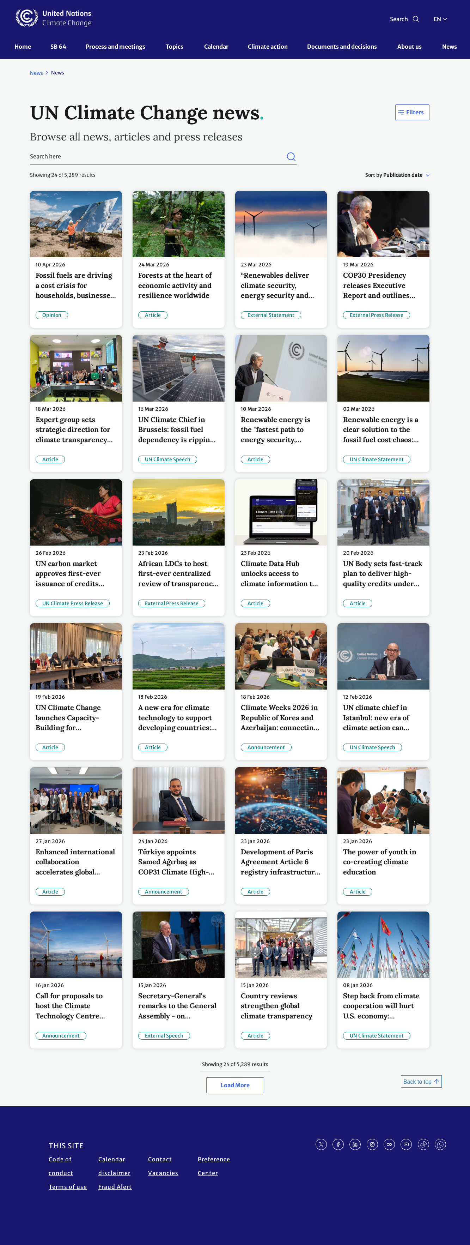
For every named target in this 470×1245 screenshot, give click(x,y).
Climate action (268, 46)
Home (22, 46)
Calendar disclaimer (114, 1166)
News (449, 46)
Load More (235, 1085)
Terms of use (68, 1186)
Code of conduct (61, 1166)
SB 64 (58, 46)
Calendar (216, 46)
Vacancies (163, 1173)
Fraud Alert (115, 1186)
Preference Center (214, 1166)
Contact (160, 1159)
